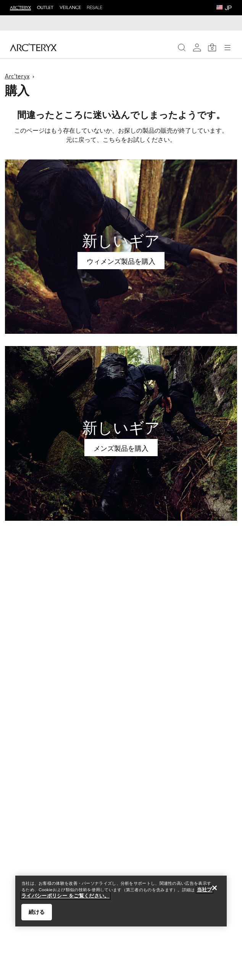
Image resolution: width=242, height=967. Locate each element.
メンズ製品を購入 (121, 448)
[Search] (181, 47)
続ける (37, 912)
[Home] (33, 47)
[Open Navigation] (227, 47)
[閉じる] (214, 887)
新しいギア (121, 240)
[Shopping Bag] (212, 47)
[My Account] (197, 47)
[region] (121, 901)
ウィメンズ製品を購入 (121, 261)
